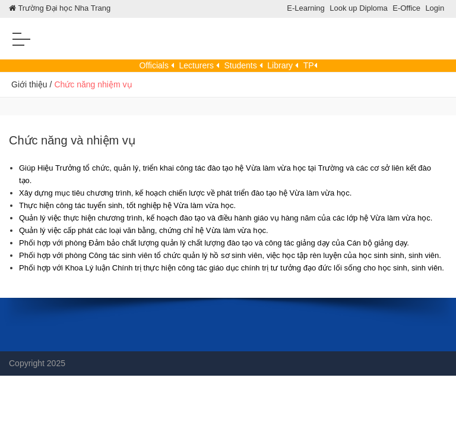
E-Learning (306, 8)
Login (434, 8)
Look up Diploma (359, 8)
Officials (156, 65)
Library (282, 65)
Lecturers (199, 65)
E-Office (406, 8)
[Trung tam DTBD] (228, 43)
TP (310, 65)
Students (243, 65)
